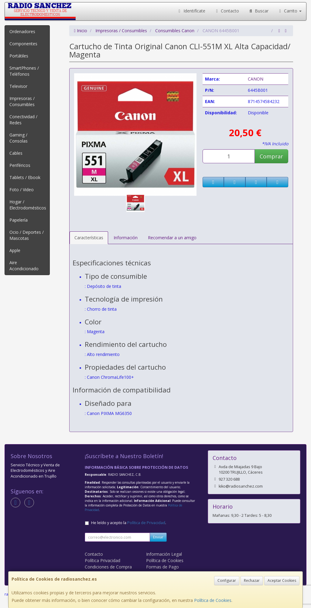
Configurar (226, 580)
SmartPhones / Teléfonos (24, 71)
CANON (255, 79)
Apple (14, 250)
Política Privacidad (102, 560)
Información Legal (164, 554)
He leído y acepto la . (128, 522)
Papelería (18, 220)
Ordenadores (22, 31)
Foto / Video (21, 189)
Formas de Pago (162, 567)
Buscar (258, 11)
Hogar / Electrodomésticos (27, 205)
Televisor (18, 86)
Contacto (226, 11)
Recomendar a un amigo (172, 237)
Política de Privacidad (146, 522)
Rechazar (252, 580)
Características (88, 237)
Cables (15, 153)
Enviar (158, 537)
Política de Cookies (212, 600)
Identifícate (191, 11)
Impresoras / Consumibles (22, 101)
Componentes (23, 44)
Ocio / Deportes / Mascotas (26, 235)
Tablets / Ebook (24, 177)
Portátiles (18, 56)
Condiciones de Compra (108, 567)
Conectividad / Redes (23, 120)
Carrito (290, 11)
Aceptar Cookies (282, 580)
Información (126, 237)
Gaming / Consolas (18, 138)
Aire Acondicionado (24, 265)
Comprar (271, 156)
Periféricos (19, 165)
